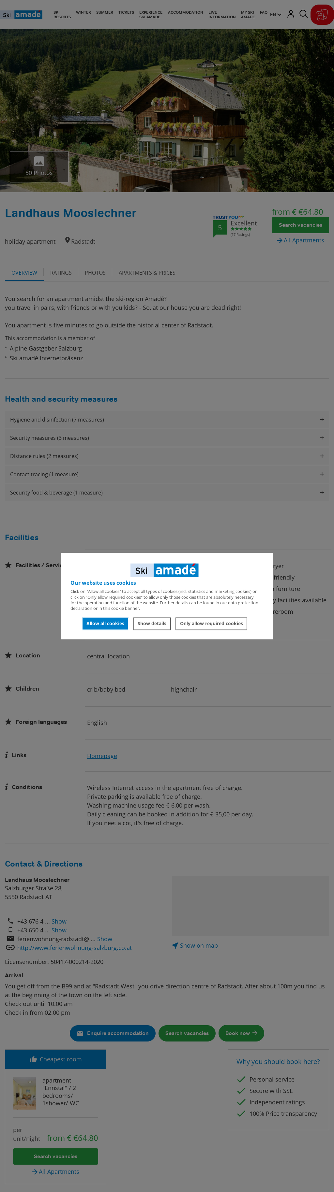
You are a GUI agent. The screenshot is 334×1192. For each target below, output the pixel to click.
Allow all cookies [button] (105, 624)
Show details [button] (152, 624)
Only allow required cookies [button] (211, 624)
